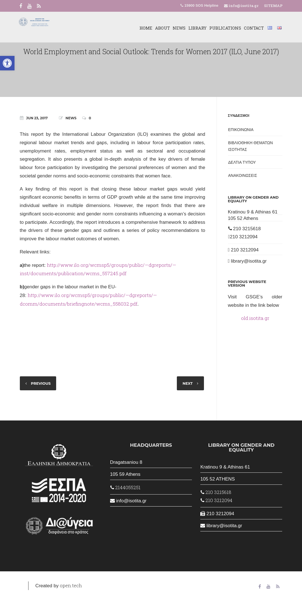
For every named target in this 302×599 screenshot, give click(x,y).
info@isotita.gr (243, 5)
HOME (142, 28)
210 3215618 (244, 228)
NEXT (187, 383)
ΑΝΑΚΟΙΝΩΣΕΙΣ (242, 175)
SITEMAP (273, 5)
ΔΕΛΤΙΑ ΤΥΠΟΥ (242, 162)
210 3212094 (243, 236)
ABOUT (159, 28)
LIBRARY (194, 28)
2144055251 (125, 487)
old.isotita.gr (255, 318)
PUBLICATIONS (222, 28)
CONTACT (251, 28)
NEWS (176, 28)
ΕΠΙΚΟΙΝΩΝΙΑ (241, 129)
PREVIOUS (41, 383)
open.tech (71, 585)
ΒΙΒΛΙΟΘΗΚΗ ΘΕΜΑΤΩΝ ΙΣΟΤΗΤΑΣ (250, 146)
